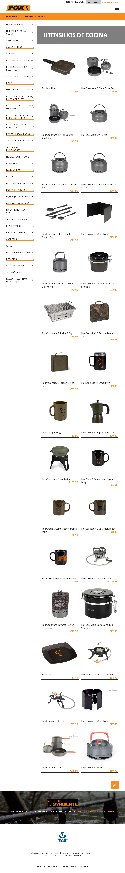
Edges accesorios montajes (16, 126)
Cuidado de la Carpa (17, 76)
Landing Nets (13, 170)
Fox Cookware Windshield (94, 234)
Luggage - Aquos (15, 189)
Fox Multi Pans (50, 88)
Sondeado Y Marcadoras (13, 148)
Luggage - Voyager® (18, 203)
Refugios (11, 259)
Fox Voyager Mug (51, 432)
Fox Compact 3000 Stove (55, 721)
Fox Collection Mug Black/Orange (59, 578)
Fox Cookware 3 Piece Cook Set (97, 88)
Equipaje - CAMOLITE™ (18, 196)
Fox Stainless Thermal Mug (95, 382)
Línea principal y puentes (15, 211)
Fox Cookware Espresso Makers (98, 432)
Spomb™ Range (14, 272)
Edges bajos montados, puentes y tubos (19, 116)
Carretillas (13, 40)
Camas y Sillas (14, 47)
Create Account (111, 2)
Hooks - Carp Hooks (17, 156)
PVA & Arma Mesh (15, 232)
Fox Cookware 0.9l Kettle (94, 134)
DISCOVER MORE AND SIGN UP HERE (96, 811)
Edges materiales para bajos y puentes (19, 97)
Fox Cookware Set (51, 767)
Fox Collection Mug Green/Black (98, 528)
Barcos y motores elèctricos (16, 68)
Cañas (9, 245)
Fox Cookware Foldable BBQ (57, 333)
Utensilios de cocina (18, 89)
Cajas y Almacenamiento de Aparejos (19, 280)
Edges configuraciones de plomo (19, 107)
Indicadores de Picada (19, 60)
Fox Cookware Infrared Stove (96, 578)
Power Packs (13, 225)
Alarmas (11, 53)
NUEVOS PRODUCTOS (17, 24)
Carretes (11, 239)
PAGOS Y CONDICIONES (47, 866)
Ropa (9, 83)
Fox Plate (47, 674)
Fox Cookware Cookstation (56, 479)
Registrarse (93, 2)
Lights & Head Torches (19, 183)
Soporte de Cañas (16, 219)
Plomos (10, 176)
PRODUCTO (11, 17)
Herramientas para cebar (17, 32)
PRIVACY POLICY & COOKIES (75, 866)
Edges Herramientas (18, 134)
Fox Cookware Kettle (92, 767)
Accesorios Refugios (18, 252)
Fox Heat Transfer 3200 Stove (97, 674)
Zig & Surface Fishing (18, 140)
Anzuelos (11, 163)
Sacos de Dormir (15, 265)
